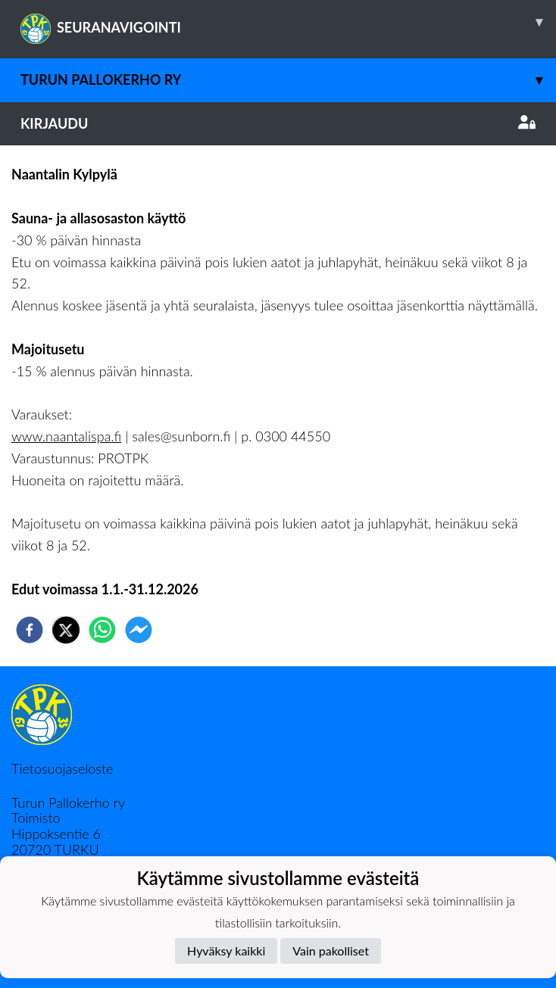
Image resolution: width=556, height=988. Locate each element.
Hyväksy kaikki (226, 950)
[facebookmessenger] (138, 630)
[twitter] (66, 630)
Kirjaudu (278, 123)
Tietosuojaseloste (62, 768)
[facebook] (29, 630)
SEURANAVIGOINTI (288, 22)
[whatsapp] (102, 630)
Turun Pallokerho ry (288, 79)
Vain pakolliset (330, 950)
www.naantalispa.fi (66, 436)
